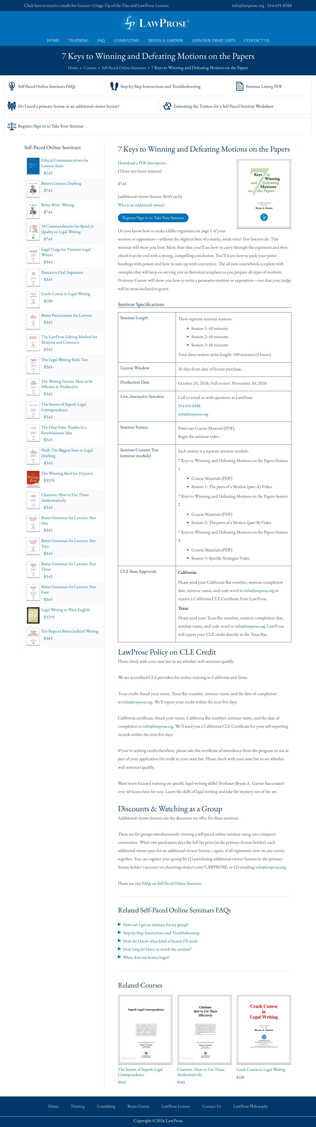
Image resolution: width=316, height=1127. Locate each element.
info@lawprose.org (248, 5)
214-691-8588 (279, 5)
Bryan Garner (137, 1105)
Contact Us (253, 40)
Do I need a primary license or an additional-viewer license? (68, 106)
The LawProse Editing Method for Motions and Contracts (71, 342)
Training (80, 40)
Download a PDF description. (143, 163)
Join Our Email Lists (212, 40)
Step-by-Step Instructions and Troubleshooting (161, 86)
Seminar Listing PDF (264, 86)
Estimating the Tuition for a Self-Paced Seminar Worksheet (223, 106)
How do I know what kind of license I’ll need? (162, 941)
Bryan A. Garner (165, 40)
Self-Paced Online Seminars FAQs (46, 86)
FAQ (102, 40)
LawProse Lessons (169, 1105)
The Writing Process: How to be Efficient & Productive (71, 386)
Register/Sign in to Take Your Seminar (51, 126)
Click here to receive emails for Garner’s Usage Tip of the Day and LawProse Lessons (96, 5)
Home (56, 40)
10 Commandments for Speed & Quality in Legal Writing (71, 232)
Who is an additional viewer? (142, 204)
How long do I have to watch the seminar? (159, 949)
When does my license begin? (148, 957)
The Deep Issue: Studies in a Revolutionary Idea (71, 432)
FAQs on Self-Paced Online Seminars (173, 883)
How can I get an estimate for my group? (158, 925)
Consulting (127, 40)
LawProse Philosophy (231, 1105)
